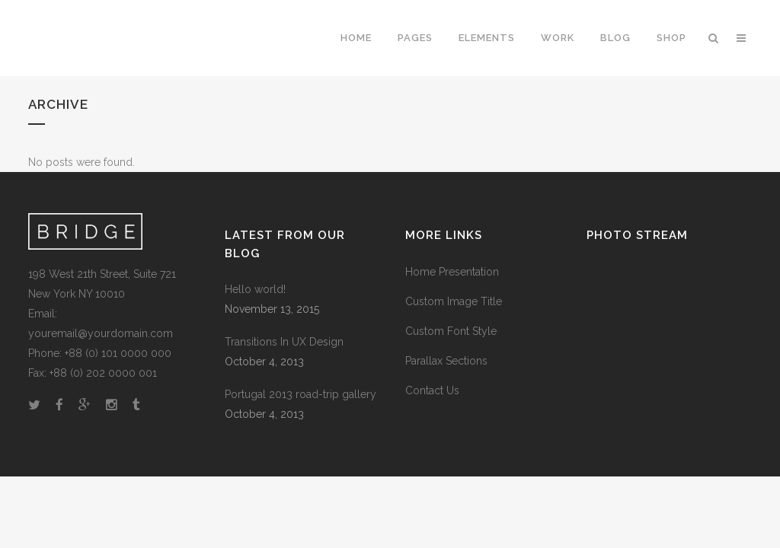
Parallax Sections (446, 361)
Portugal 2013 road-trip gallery (300, 394)
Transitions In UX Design (284, 342)
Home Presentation (452, 272)
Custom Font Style (451, 331)
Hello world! (255, 289)
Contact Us (432, 390)
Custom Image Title (453, 301)
